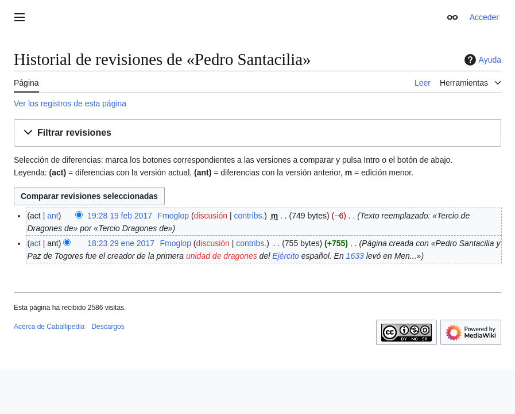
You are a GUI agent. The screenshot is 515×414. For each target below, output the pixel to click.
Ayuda (481, 60)
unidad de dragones (221, 255)
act (35, 243)
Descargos (107, 327)
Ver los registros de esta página (70, 103)
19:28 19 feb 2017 (119, 215)
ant (52, 215)
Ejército (285, 255)
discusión (210, 215)
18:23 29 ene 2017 (120, 243)
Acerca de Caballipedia (49, 327)
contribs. (249, 215)
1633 (355, 255)
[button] (257, 133)
